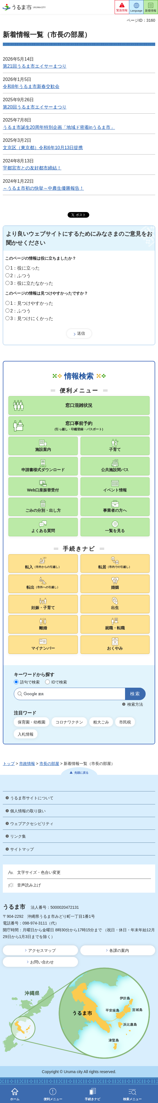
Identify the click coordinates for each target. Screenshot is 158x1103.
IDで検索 (59, 682)
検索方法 (135, 704)
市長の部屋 (49, 763)
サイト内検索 (19, 693)
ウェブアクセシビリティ (32, 823)
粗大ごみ (101, 722)
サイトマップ (22, 849)
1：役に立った (25, 268)
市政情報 (27, 763)
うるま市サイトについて (32, 798)
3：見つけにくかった (32, 318)
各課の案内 (119, 950)
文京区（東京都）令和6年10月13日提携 (43, 147)
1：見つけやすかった (32, 303)
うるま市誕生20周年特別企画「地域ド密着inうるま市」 (59, 127)
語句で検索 (30, 682)
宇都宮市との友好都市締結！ (32, 168)
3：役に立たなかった (32, 283)
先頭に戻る (81, 772)
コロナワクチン (69, 722)
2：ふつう (20, 275)
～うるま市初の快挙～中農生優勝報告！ (43, 188)
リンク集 (18, 836)
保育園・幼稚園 (31, 722)
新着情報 (150, 10)
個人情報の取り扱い (28, 811)
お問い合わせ (42, 962)
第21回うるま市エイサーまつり (34, 66)
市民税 (125, 722)
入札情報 (26, 734)
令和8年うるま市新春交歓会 (31, 86)
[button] (122, 7)
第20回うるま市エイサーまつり (34, 107)
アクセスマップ (42, 950)
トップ (9, 763)
